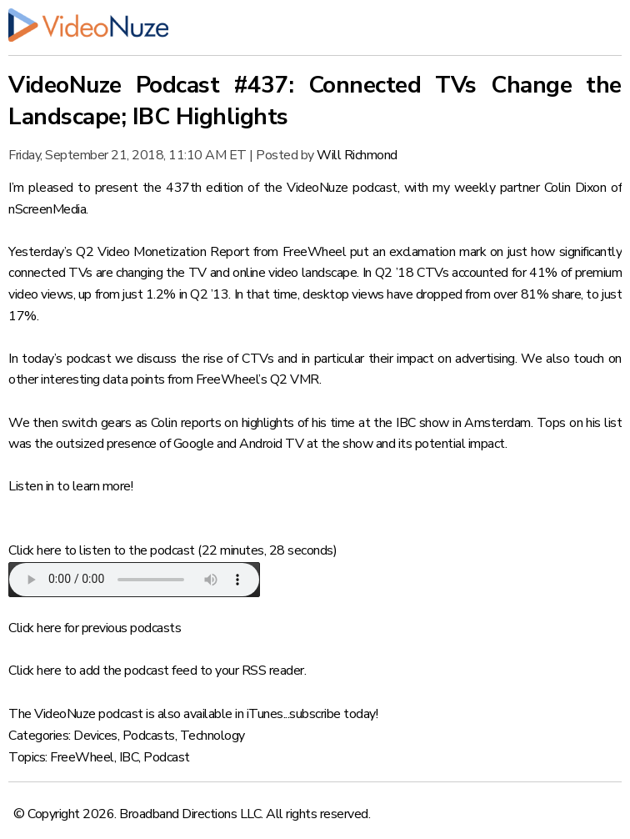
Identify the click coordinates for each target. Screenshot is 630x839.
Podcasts (148, 735)
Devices (95, 735)
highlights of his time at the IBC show (345, 423)
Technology (212, 735)
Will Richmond (357, 155)
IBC (129, 757)
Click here (34, 550)
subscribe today (332, 714)
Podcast (166, 757)
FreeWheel (82, 757)
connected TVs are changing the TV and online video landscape (182, 273)
